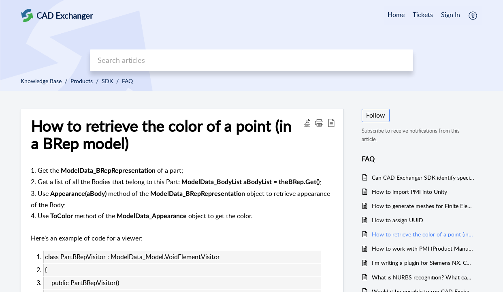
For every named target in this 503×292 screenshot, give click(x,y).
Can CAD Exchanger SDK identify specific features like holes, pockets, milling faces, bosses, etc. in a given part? (423, 177)
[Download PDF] (307, 122)
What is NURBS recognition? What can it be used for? (423, 277)
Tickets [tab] (423, 14)
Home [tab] (396, 14)
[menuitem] (450, 15)
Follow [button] (375, 115)
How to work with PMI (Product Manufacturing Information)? (423, 248)
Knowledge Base (41, 81)
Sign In (450, 14)
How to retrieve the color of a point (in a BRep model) (161, 135)
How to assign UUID (397, 220)
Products (81, 81)
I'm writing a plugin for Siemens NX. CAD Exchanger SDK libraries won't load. (423, 262)
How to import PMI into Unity (409, 191)
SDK (107, 81)
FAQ (127, 81)
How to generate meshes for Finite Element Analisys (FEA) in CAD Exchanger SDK (423, 206)
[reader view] (331, 122)
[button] (319, 122)
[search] (251, 60)
